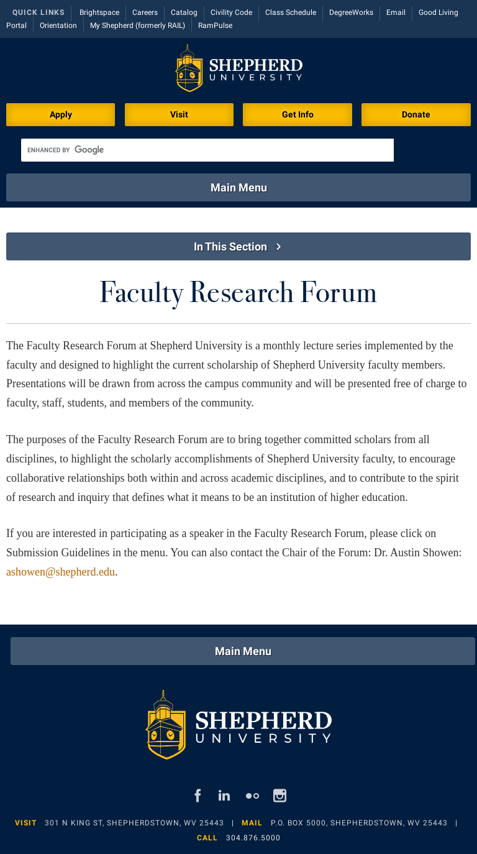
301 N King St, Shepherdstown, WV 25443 (134, 823)
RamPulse (215, 25)
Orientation (58, 25)
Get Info (298, 114)
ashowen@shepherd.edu (60, 572)
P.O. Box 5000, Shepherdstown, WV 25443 (359, 823)
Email (396, 12)
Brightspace (99, 12)
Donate (416, 114)
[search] (207, 150)
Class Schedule (290, 12)
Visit (179, 114)
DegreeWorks (351, 12)
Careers (145, 12)
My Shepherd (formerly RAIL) (137, 25)
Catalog (184, 12)
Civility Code (231, 12)
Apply (61, 114)
